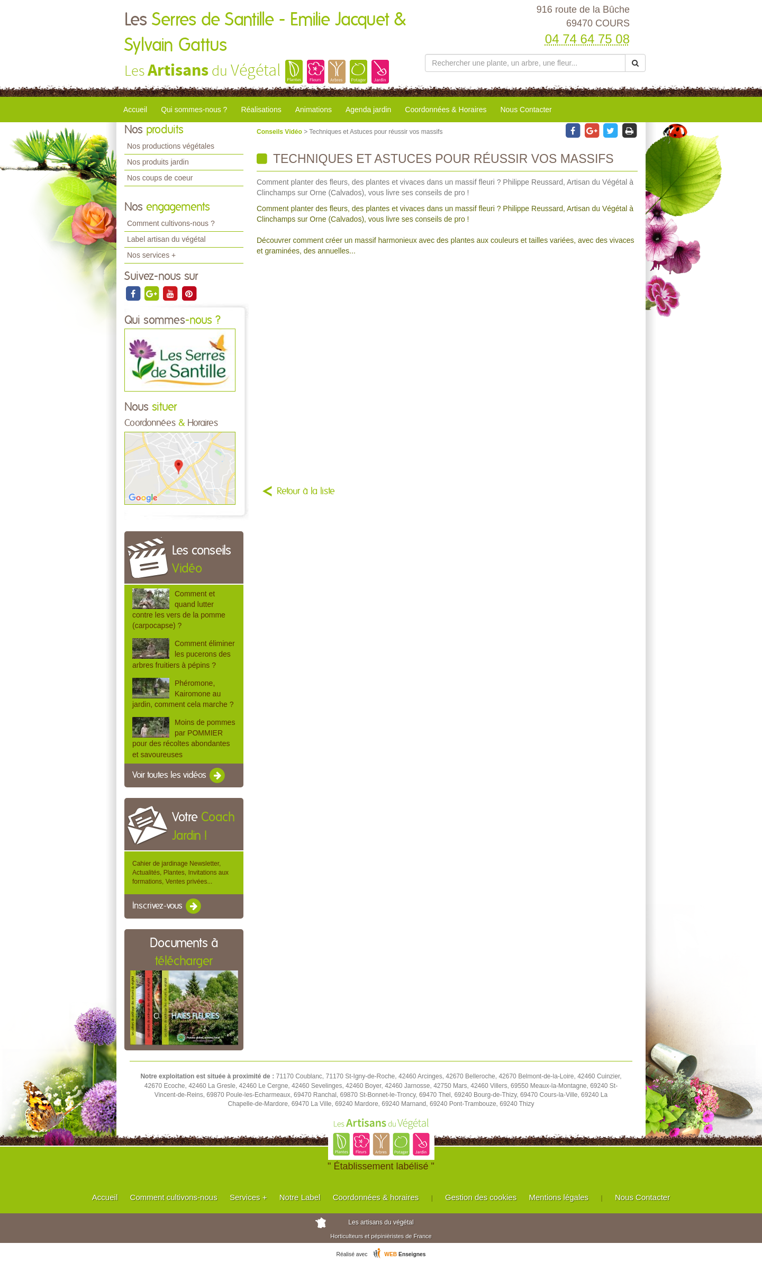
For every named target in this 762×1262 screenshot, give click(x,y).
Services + (248, 1197)
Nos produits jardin (158, 162)
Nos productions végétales (170, 146)
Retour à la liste (306, 491)
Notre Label (300, 1197)
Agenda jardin (368, 109)
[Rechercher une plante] (525, 63)
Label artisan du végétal (166, 239)
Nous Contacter (525, 109)
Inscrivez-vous (167, 906)
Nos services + (151, 255)
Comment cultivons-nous (173, 1197)
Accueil (135, 109)
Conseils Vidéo (280, 131)
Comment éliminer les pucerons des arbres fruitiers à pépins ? (183, 654)
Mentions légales (559, 1197)
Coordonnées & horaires (376, 1197)
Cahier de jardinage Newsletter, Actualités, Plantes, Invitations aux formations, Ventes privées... (180, 872)
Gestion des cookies (480, 1197)
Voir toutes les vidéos (179, 776)
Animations (313, 109)
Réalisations (261, 109)
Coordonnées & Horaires (445, 109)
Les (265, 33)
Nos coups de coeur (160, 178)
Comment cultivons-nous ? (171, 223)
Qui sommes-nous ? (194, 109)
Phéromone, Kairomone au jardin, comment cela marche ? (182, 694)
